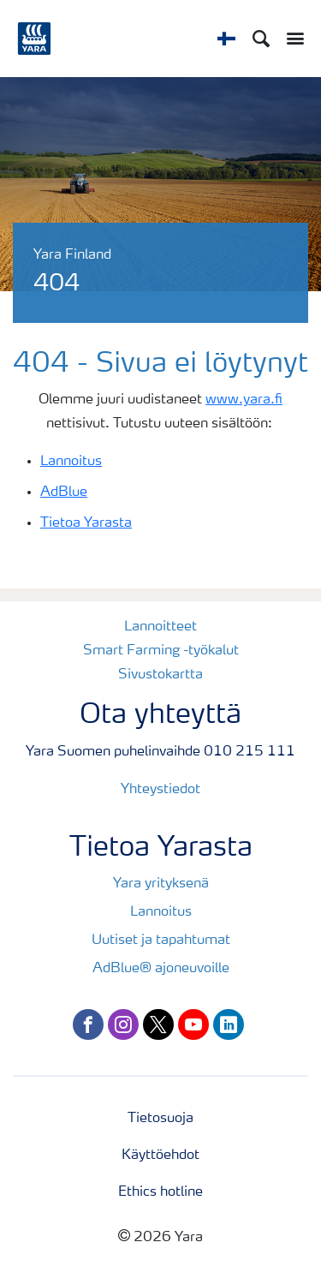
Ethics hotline (160, 1192)
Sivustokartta (160, 675)
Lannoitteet (160, 627)
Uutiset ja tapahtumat (161, 940)
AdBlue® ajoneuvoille (160, 969)
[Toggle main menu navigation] (291, 38)
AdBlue (63, 492)
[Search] (261, 38)
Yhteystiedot (160, 790)
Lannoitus (71, 462)
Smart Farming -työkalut (161, 651)
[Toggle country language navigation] (226, 38)
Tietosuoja (160, 1119)
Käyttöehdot (160, 1155)
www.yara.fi (243, 400)
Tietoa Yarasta (86, 523)
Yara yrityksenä (161, 884)
